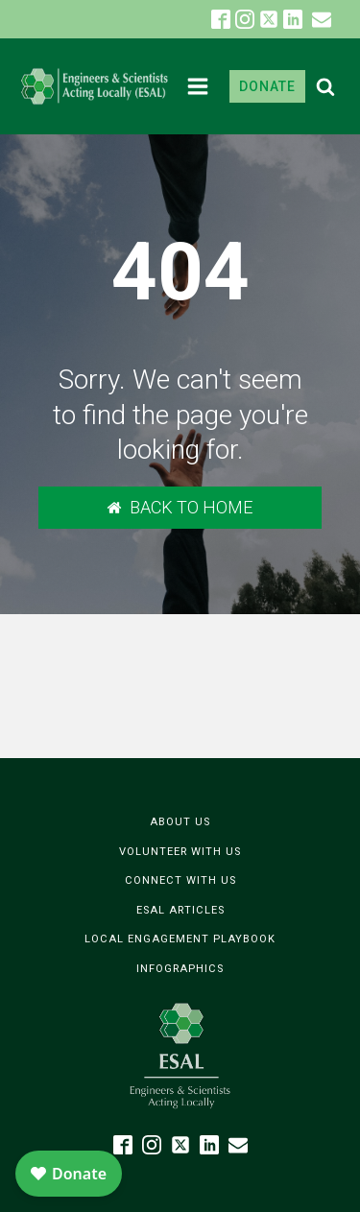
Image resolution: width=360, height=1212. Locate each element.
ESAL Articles (180, 910)
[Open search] (325, 86)
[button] (321, 19)
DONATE (267, 86)
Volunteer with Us (180, 851)
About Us (180, 822)
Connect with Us (180, 880)
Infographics (180, 968)
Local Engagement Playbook (180, 939)
